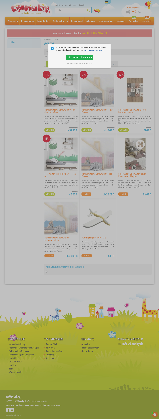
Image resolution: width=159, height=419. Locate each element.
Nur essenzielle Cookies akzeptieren (79, 63)
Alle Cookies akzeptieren (79, 57)
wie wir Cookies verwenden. (93, 50)
